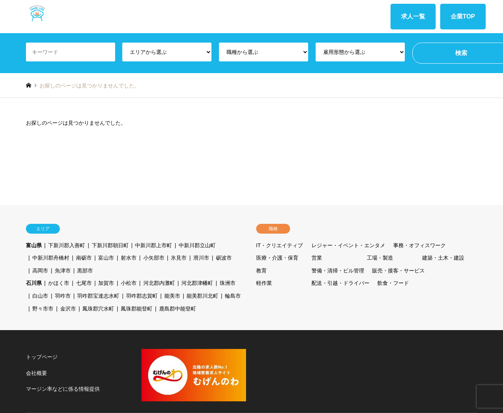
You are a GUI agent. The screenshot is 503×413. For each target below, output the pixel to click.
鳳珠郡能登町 (136, 309)
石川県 (34, 283)
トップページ (42, 357)
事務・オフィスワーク (419, 245)
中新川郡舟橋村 (50, 258)
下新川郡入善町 (66, 245)
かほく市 (58, 283)
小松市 (129, 283)
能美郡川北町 (202, 296)
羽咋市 (63, 296)
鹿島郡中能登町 (177, 309)
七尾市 (84, 283)
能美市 (172, 296)
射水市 (129, 258)
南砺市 (84, 258)
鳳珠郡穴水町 (98, 309)
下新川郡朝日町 (110, 245)
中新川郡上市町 (153, 245)
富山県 (34, 245)
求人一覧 (413, 16)
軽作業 (264, 283)
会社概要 (36, 373)
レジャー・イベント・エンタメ (348, 245)
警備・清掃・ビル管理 (338, 271)
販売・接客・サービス (398, 271)
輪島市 (233, 296)
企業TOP (463, 16)
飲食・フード (393, 283)
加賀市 (106, 283)
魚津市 (63, 271)
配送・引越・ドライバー (340, 283)
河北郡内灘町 (159, 283)
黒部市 (85, 271)
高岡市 (40, 271)
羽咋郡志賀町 (142, 296)
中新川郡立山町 (197, 245)
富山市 (106, 258)
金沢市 (68, 309)
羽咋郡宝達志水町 (98, 296)
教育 (261, 271)
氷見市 (179, 258)
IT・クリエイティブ (279, 245)
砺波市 (224, 258)
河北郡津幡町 (197, 283)
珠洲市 (228, 283)
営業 (317, 258)
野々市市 (42, 309)
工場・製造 (380, 258)
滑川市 (201, 258)
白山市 (40, 296)
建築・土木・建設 (443, 258)
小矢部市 (153, 258)
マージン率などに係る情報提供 (63, 389)
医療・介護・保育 (277, 258)
